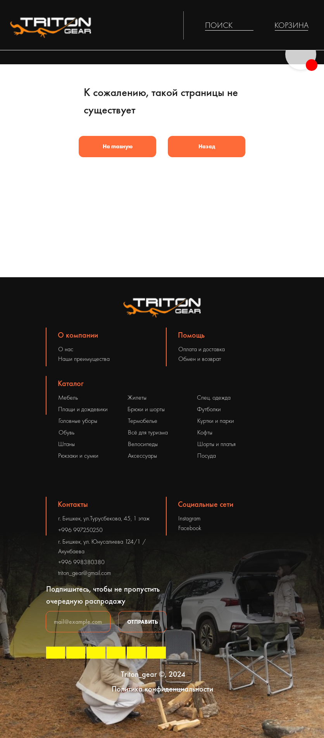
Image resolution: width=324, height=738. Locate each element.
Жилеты (137, 397)
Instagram (189, 518)
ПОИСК (219, 25)
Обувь (66, 432)
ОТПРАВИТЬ (142, 621)
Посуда (206, 455)
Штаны (66, 444)
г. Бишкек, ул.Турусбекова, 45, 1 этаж (104, 518)
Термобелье (142, 421)
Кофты (204, 432)
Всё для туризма (148, 432)
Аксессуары (142, 455)
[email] (78, 621)
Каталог (71, 383)
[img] (248, 25)
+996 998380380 (81, 562)
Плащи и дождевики (83, 409)
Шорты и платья (216, 444)
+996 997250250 (80, 530)
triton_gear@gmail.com (84, 573)
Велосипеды (143, 444)
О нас (65, 349)
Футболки (209, 409)
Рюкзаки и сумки (78, 455)
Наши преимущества (84, 359)
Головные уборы (78, 421)
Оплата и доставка (201, 349)
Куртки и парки (215, 421)
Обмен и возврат (199, 359)
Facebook (189, 528)
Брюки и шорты (146, 409)
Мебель (68, 397)
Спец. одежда (214, 397)
